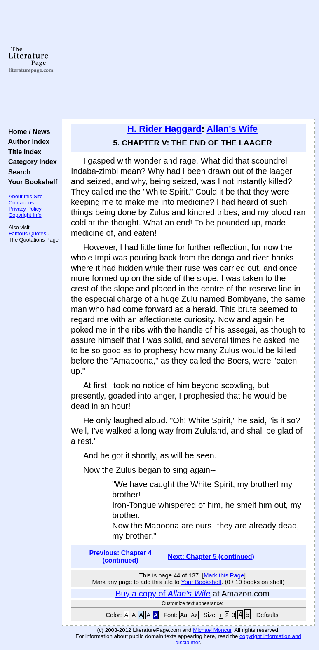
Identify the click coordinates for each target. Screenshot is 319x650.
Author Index (27, 141)
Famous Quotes (27, 233)
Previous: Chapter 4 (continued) (120, 556)
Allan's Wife (232, 129)
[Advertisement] (188, 59)
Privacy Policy (25, 209)
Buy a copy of (162, 593)
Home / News (27, 131)
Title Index (23, 151)
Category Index (31, 161)
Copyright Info (25, 215)
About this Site (26, 196)
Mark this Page (224, 575)
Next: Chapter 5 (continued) (211, 556)
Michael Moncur (212, 630)
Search (17, 172)
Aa (184, 615)
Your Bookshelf (31, 181)
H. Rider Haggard (164, 129)
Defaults (267, 615)
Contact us (21, 202)
